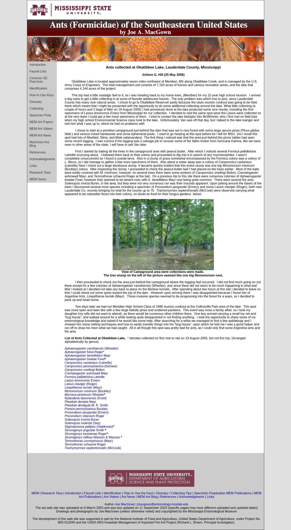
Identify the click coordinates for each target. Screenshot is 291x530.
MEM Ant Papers (41, 122)
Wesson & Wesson (107, 437)
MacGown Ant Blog (39, 143)
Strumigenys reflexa (79, 437)
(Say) (96, 423)
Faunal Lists (38, 71)
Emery (95, 380)
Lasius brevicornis (78, 380)
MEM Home (38, 179)
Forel (101, 359)
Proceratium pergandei (81, 412)
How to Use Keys (42, 95)
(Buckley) (104, 391)
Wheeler (98, 394)
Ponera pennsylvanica (81, 409)
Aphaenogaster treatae (81, 359)
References (38, 152)
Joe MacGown (125, 504)
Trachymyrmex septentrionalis (86, 448)
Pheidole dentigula (78, 405)
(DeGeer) (111, 366)
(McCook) (114, 448)
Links (33, 165)
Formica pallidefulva (79, 377)
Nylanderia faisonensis (81, 398)
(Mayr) (92, 387)
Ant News (128, 496)
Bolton (100, 369)
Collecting (36, 108)
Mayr (107, 355)
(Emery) (102, 412)
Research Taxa (40, 172)
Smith (100, 430)
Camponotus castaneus (82, 362)
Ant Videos (111, 496)
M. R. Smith (100, 405)
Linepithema (73, 387)
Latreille (99, 377)
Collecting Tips (181, 493)
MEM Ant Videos (41, 128)
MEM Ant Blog (147, 496)
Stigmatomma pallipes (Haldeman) (89, 426)
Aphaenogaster (76, 348)
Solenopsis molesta (79, 423)
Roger (99, 352)
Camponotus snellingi (80, 369)
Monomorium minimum (81, 391)
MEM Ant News (40, 135)
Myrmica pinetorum (78, 394)
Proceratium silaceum (80, 416)
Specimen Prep (40, 115)
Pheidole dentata (77, 401)
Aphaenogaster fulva (80, 352)
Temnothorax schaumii (81, 444)
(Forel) (102, 398)
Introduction (38, 64)
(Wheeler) (102, 348)
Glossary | (163, 493)
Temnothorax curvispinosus (84, 441)
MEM (35, 493)
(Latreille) (105, 362)
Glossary (36, 101)
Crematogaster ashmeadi (83, 373)
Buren (94, 419)
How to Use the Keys (139, 493)
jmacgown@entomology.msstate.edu (162, 504)
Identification (38, 88)
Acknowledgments (42, 159)
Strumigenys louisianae (81, 433)
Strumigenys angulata (80, 430)
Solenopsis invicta (77, 419)
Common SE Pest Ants (39, 79)
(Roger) (91, 384)
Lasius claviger (75, 384)
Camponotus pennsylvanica (84, 366)
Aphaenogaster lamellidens (84, 355)
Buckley (102, 409)
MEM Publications (239, 493)
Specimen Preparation (209, 493)
